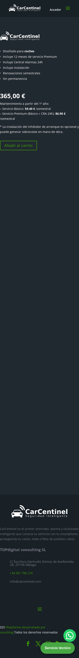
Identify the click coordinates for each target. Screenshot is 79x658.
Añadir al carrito (18, 145)
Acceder (55, 10)
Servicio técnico (58, 648)
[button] (69, 635)
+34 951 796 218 (21, 573)
